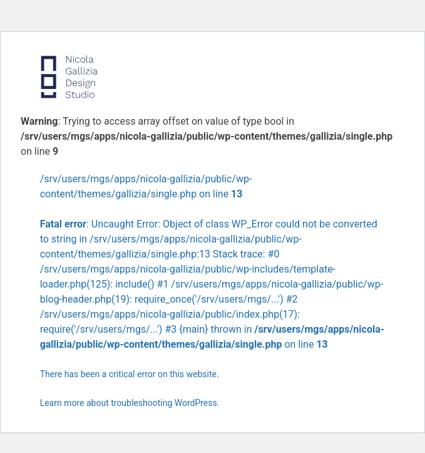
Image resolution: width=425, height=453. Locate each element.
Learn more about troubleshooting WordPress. (130, 403)
